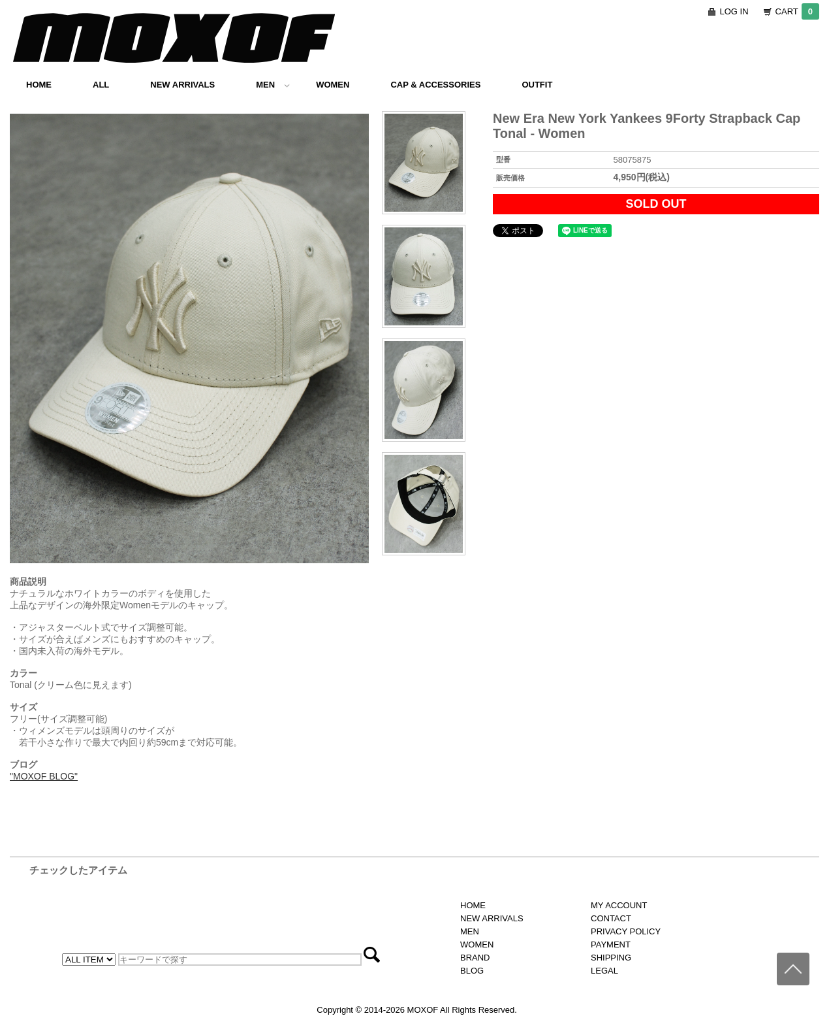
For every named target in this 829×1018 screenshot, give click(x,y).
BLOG (472, 971)
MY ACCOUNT (619, 905)
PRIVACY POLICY (626, 931)
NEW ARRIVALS (182, 85)
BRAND (475, 957)
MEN (273, 85)
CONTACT (611, 918)
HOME (39, 85)
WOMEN (332, 85)
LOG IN (734, 11)
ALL (101, 85)
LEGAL (604, 971)
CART (797, 11)
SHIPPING (611, 957)
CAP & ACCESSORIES (435, 85)
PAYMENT (611, 944)
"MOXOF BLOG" (44, 776)
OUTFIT (537, 85)
